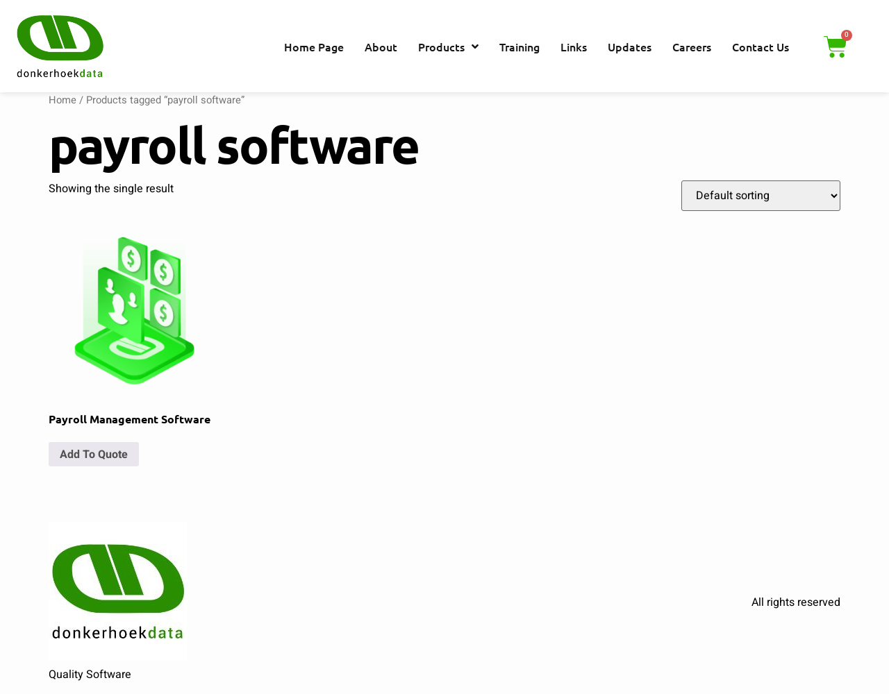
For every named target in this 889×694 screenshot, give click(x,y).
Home (62, 100)
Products (448, 46)
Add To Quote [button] (94, 454)
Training (519, 46)
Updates (629, 46)
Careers (691, 46)
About (381, 46)
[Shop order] (760, 195)
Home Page (314, 46)
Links (573, 46)
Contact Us (760, 46)
